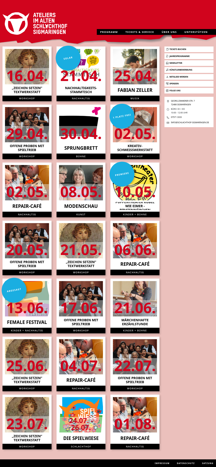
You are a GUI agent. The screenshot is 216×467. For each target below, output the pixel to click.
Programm (109, 32)
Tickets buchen (176, 49)
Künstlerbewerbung (179, 69)
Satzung (208, 463)
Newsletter (174, 63)
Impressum (162, 463)
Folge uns (173, 90)
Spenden (172, 83)
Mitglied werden (177, 76)
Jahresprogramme (178, 56)
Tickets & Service (139, 32)
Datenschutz (186, 463)
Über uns (169, 32)
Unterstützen (196, 32)
